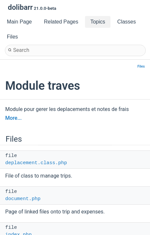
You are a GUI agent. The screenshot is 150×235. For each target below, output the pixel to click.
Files (141, 66)
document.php (23, 199)
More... (13, 118)
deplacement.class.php (36, 163)
